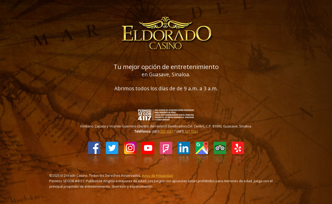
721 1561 (191, 131)
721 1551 (167, 131)
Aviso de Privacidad (157, 175)
